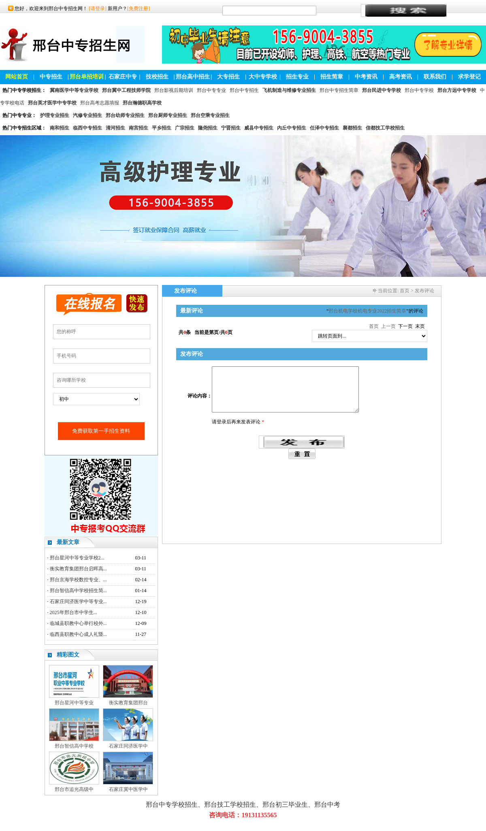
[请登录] (98, 8)
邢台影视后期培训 (173, 90)
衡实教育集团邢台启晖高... (78, 569)
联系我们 (435, 77)
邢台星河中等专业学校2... (77, 558)
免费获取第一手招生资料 (101, 431)
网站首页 (16, 77)
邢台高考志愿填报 (99, 103)
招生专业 (297, 77)
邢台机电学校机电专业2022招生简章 (367, 311)
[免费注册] (138, 8)
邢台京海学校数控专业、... (78, 579)
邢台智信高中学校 (74, 746)
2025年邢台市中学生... (73, 612)
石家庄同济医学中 (128, 746)
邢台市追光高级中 (74, 789)
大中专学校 (263, 77)
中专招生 (51, 77)
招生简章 (331, 77)
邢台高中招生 (193, 77)
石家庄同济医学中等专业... (78, 601)
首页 (404, 290)
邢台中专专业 (211, 90)
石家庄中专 (123, 77)
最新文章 (68, 542)
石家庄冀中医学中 (128, 789)
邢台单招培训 (87, 77)
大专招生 (228, 77)
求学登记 (469, 77)
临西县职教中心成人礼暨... (78, 634)
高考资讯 (400, 77)
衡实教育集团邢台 (128, 703)
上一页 (388, 326)
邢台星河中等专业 (74, 703)
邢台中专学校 (419, 90)
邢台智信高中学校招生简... (78, 590)
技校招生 (157, 77)
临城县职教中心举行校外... (78, 623)
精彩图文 (68, 655)
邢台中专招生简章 (339, 90)
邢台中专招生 (244, 90)
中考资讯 (366, 77)
